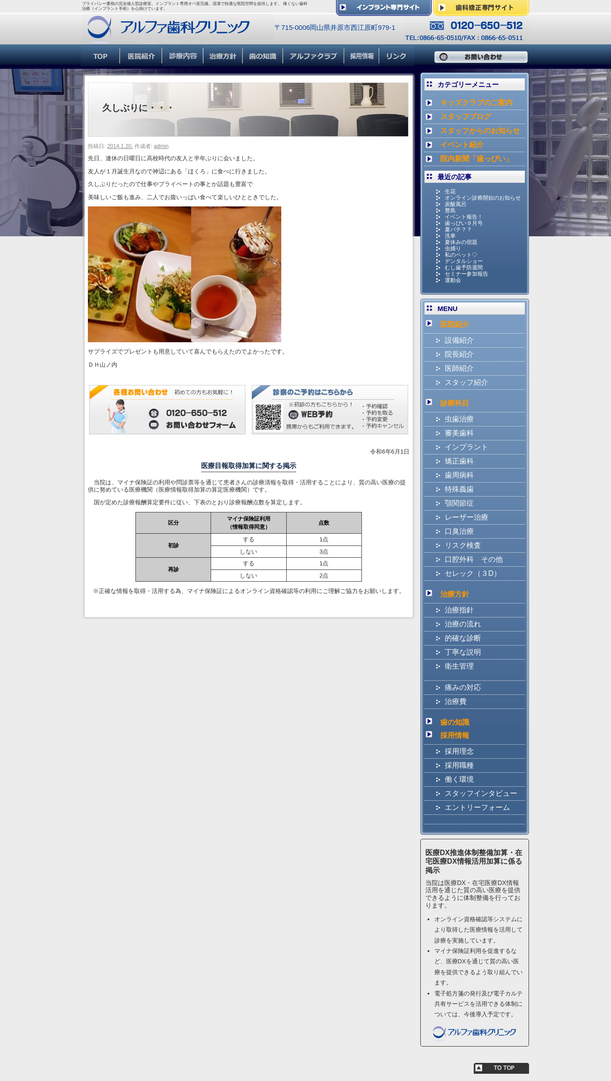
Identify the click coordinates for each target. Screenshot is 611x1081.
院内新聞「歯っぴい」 (476, 159)
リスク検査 (463, 545)
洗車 (450, 236)
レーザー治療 (466, 517)
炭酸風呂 (456, 204)
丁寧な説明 (463, 652)
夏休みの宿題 (461, 242)
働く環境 (459, 779)
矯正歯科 (459, 461)
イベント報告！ (464, 217)
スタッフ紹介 (466, 382)
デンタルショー (464, 261)
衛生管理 (459, 666)
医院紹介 (454, 324)
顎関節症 (459, 503)
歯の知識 (454, 722)
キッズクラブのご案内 (476, 102)
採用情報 (454, 735)
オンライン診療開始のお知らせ (483, 198)
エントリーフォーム (477, 807)
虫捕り (453, 248)
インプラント (466, 447)
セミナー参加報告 (466, 274)
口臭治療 (459, 531)
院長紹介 (459, 354)
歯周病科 (459, 475)
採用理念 (459, 751)
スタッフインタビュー (481, 793)
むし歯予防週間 (464, 267)
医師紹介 (459, 368)
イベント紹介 (462, 144)
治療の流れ (463, 624)
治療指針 (459, 610)
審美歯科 (459, 433)
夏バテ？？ (458, 229)
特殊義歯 (459, 489)
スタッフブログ (465, 116)
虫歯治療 (459, 419)
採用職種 (459, 765)
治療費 (456, 701)
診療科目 (454, 403)
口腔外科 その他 (474, 559)
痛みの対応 (463, 687)
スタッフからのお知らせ (480, 130)
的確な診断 (463, 638)
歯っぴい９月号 (464, 223)
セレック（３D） (473, 573)
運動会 (453, 280)
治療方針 (454, 594)
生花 (450, 191)
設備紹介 (459, 340)
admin (161, 146)
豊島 (450, 210)
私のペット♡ (461, 255)
